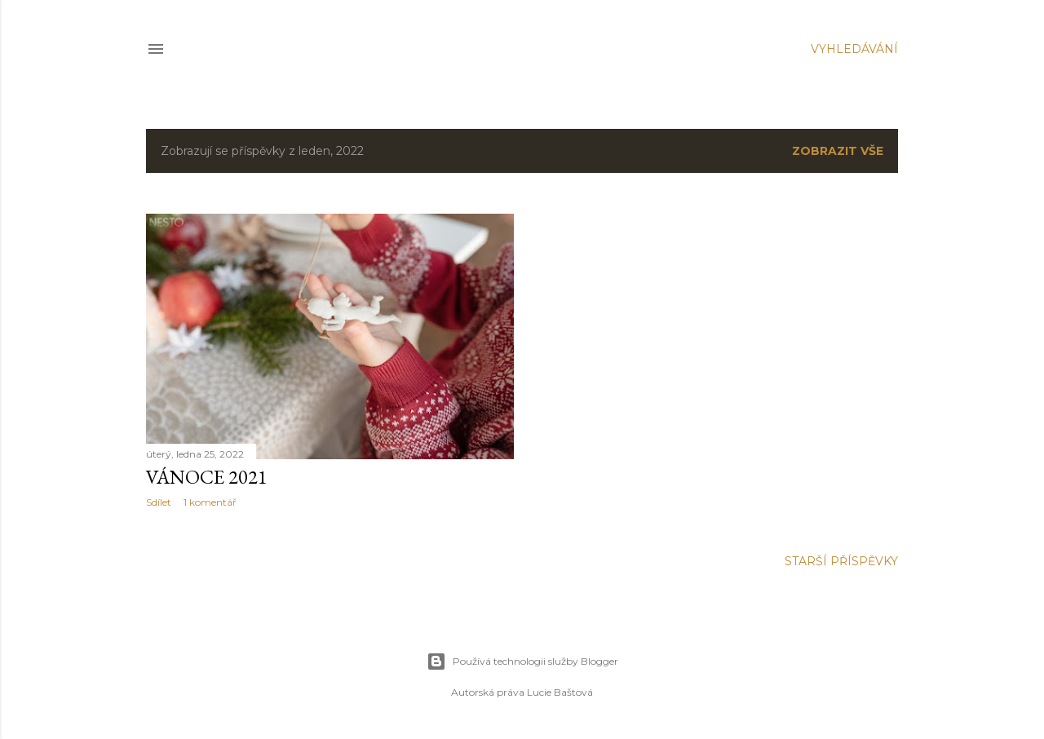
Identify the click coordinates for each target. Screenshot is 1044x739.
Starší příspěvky (841, 561)
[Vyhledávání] (854, 49)
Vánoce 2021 (207, 476)
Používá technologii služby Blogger (522, 661)
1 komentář (210, 502)
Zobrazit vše (837, 151)
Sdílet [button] (158, 502)
